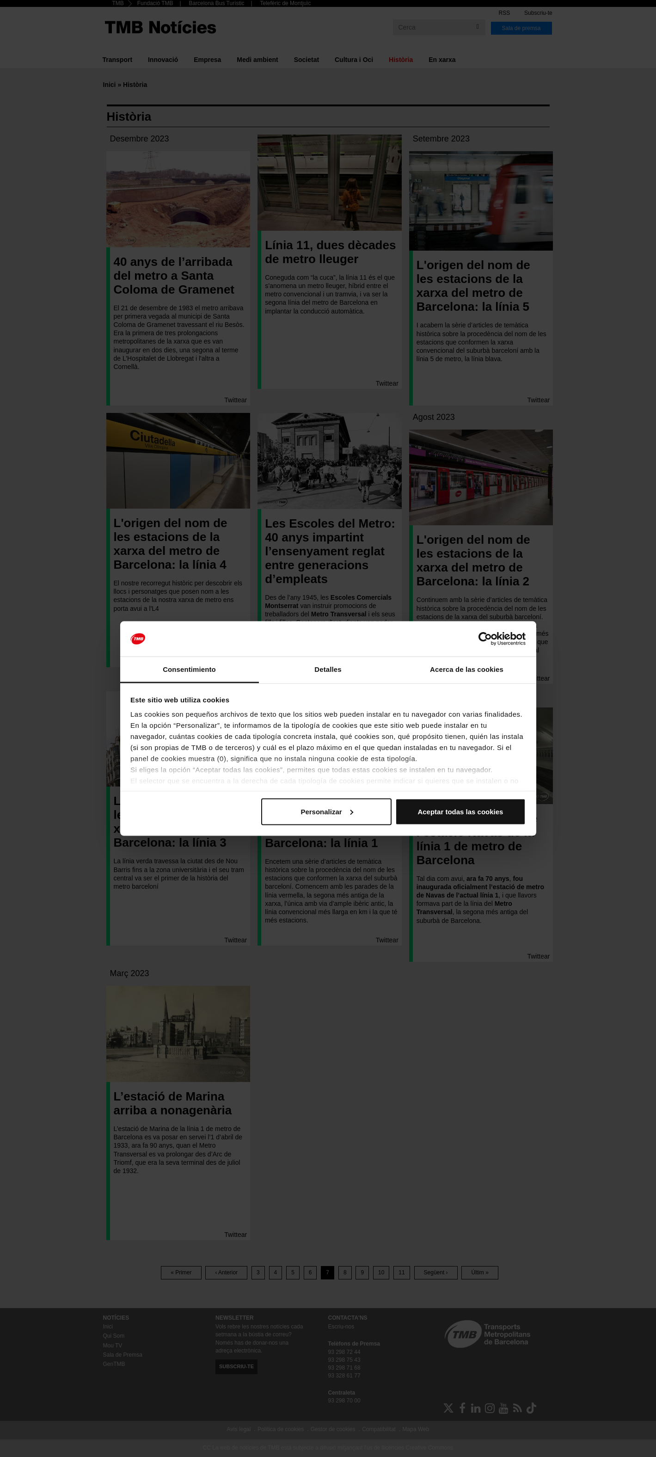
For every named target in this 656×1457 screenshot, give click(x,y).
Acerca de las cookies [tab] (466, 669)
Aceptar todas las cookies (460, 811)
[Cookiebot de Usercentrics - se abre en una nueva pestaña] (485, 639)
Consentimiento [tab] (189, 669)
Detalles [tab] (327, 669)
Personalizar (326, 811)
